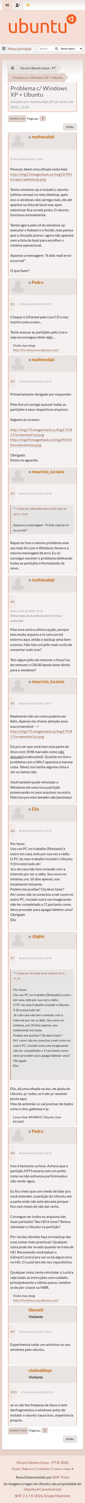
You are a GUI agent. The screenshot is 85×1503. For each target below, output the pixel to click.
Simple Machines (57, 1495)
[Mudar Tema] (28, 5)
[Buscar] (56, 49)
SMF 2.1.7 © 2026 (29, 1495)
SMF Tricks (61, 1477)
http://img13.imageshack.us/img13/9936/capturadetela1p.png (41, 176)
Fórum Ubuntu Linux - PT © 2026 (42, 1462)
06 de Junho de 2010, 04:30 (35, 493)
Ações (70, 127)
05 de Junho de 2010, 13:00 (26, 159)
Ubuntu (30, 1489)
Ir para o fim (17, 118)
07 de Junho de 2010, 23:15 (37, 1392)
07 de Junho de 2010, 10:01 (35, 1331)
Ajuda (16, 1469)
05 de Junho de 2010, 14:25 (35, 304)
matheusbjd (43, 136)
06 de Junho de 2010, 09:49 (26, 611)
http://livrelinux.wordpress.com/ (36, 350)
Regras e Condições (36, 1469)
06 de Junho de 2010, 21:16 (35, 830)
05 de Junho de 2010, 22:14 (35, 381)
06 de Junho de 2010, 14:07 (35, 703)
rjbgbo (38, 936)
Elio (35, 809)
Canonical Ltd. (50, 1489)
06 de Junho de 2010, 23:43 (35, 1153)
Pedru (38, 282)
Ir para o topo (18, 1430)
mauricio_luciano (48, 471)
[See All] (12, 68)
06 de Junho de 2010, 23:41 (35, 958)
